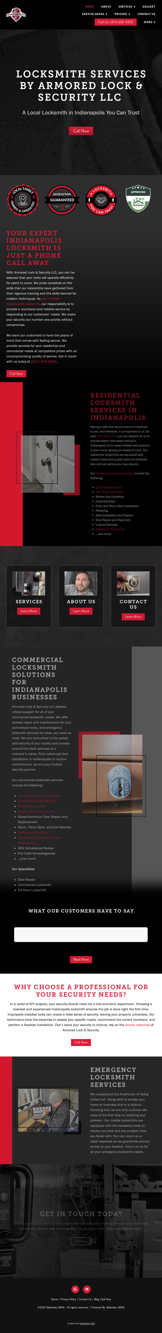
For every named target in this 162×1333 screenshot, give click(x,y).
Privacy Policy (68, 1299)
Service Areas (94, 14)
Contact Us (147, 14)
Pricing (122, 14)
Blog (96, 1299)
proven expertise (137, 1025)
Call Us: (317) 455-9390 (115, 22)
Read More (81, 959)
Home (89, 6)
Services (126, 6)
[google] (75, 1289)
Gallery (149, 6)
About (106, 6)
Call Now (81, 131)
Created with (81, 1323)
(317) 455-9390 (43, 361)
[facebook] (87, 1289)
